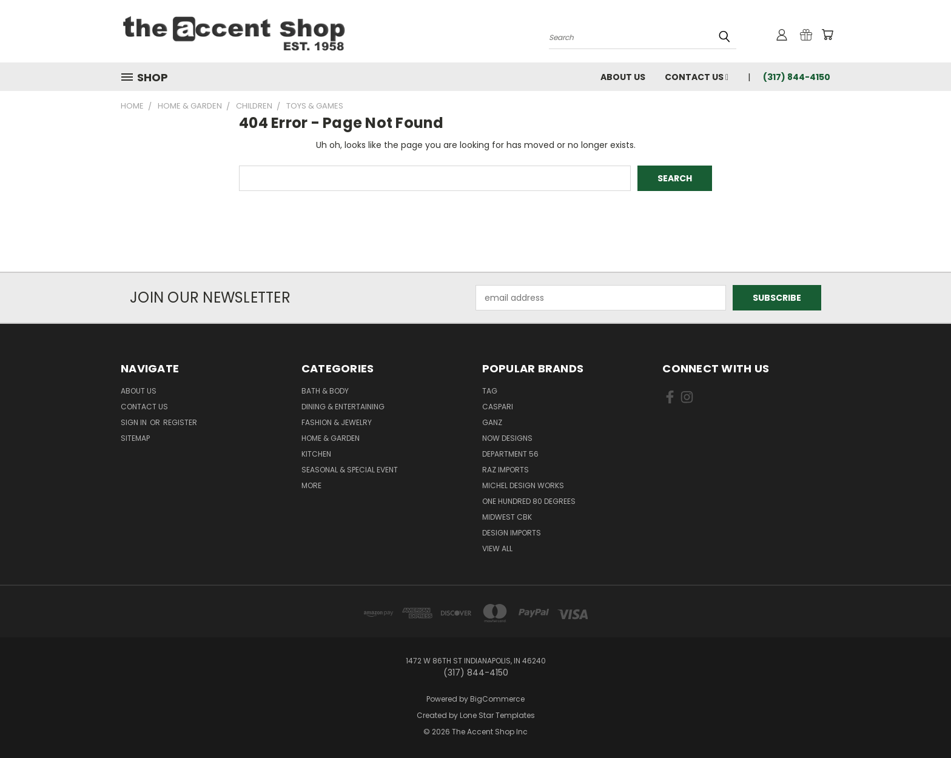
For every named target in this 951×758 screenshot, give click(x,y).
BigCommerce (497, 699)
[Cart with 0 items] (827, 35)
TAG (489, 391)
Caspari (497, 406)
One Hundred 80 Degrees (529, 501)
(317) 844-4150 (796, 77)
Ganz (492, 422)
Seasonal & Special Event (349, 470)
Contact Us (696, 77)
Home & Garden (330, 438)
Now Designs (507, 438)
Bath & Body (325, 391)
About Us (622, 77)
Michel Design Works (523, 485)
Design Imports (511, 533)
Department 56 (510, 454)
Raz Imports (505, 470)
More (311, 485)
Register (180, 422)
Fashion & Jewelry (336, 422)
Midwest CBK (507, 517)
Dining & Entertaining (343, 406)
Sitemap (135, 438)
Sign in (135, 422)
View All (497, 548)
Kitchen (316, 454)
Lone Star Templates (497, 715)
